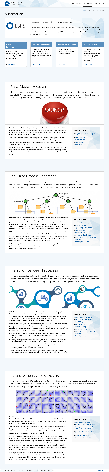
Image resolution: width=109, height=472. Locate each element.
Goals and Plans (80, 140)
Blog (102, 3)
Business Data (79, 142)
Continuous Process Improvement (86, 424)
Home (83, 10)
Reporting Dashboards (82, 435)
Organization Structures (82, 329)
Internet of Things (81, 327)
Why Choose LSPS (81, 144)
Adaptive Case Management (84, 223)
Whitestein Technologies (14, 3)
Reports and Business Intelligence (85, 438)
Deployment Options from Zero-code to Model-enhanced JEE (85, 134)
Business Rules (80, 137)
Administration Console (82, 422)
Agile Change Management (83, 228)
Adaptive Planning (80, 225)
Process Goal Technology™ (83, 235)
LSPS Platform (86, 3)
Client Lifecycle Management (84, 322)
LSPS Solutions (75, 3)
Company (96, 3)
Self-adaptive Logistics (82, 242)
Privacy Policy (100, 470)
